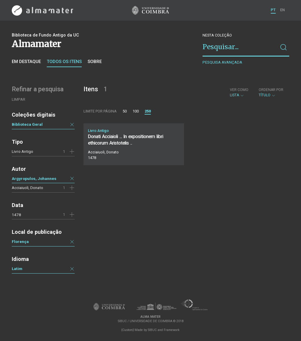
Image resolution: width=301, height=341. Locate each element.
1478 (16, 214)
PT (273, 10)
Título (271, 92)
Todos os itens (64, 61)
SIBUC (152, 330)
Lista (239, 92)
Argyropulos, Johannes (34, 178)
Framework (172, 330)
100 (136, 111)
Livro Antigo (22, 151)
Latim (17, 268)
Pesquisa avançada (222, 62)
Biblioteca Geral (27, 124)
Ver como (239, 90)
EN (282, 10)
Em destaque (26, 61)
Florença (20, 241)
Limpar (18, 99)
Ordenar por (271, 90)
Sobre (95, 61)
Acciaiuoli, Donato (27, 187)
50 (125, 111)
